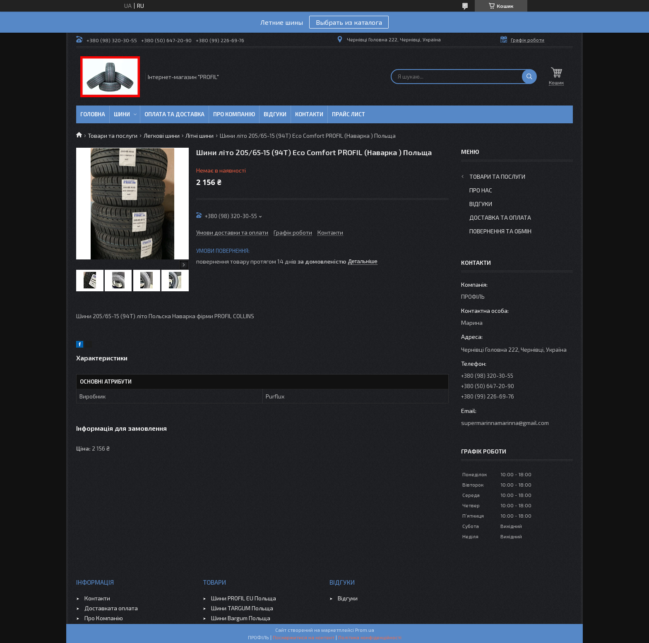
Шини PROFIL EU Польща (243, 598)
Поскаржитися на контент (303, 637)
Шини (122, 114)
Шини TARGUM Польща (242, 608)
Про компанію (234, 114)
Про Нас (480, 190)
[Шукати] (529, 76)
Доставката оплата (111, 608)
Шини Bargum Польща (240, 617)
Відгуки (275, 114)
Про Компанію (103, 617)
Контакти (309, 114)
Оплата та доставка (174, 114)
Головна (92, 114)
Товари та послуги (112, 135)
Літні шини (199, 135)
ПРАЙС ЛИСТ (348, 114)
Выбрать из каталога (349, 22)
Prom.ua (364, 630)
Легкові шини (162, 135)
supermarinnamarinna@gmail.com (505, 422)
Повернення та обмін (500, 231)
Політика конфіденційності (369, 637)
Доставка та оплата (500, 217)
